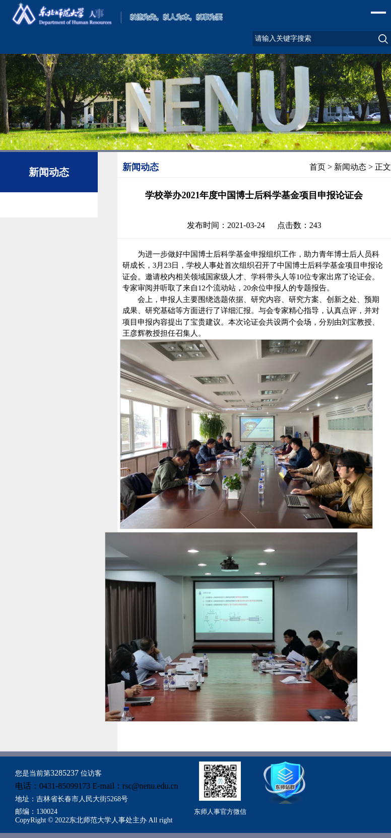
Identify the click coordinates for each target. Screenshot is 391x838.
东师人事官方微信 (220, 811)
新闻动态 (350, 167)
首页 (317, 167)
